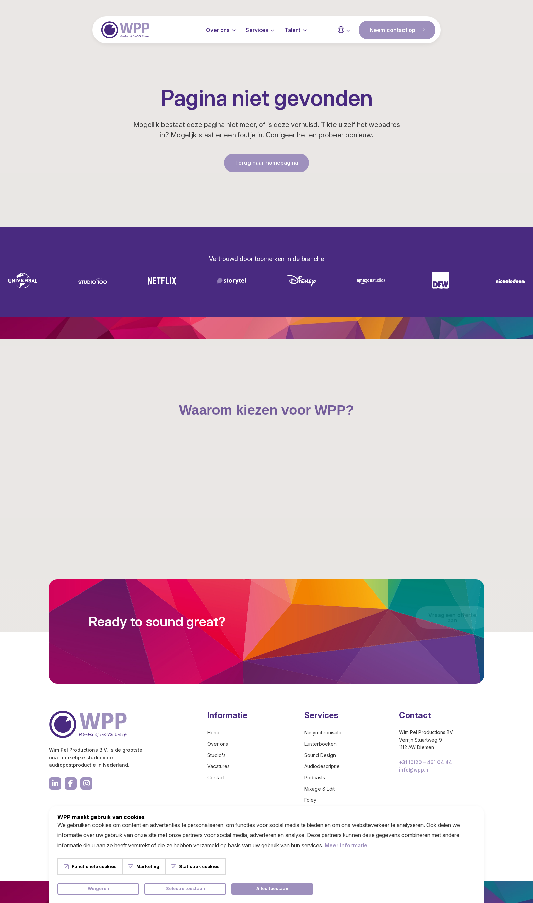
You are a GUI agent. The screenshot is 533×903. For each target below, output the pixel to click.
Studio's (216, 755)
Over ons (217, 30)
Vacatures (218, 766)
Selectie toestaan (185, 888)
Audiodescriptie (322, 766)
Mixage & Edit (319, 789)
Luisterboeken (320, 744)
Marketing (147, 867)
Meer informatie (346, 845)
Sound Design (320, 755)
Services (257, 30)
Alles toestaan (272, 888)
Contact (216, 777)
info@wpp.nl (414, 770)
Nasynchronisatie (323, 733)
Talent (292, 30)
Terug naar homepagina (266, 162)
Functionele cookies (94, 867)
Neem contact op (397, 30)
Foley (310, 800)
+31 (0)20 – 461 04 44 (425, 762)
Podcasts (314, 777)
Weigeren (98, 888)
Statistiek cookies (199, 867)
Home (214, 733)
